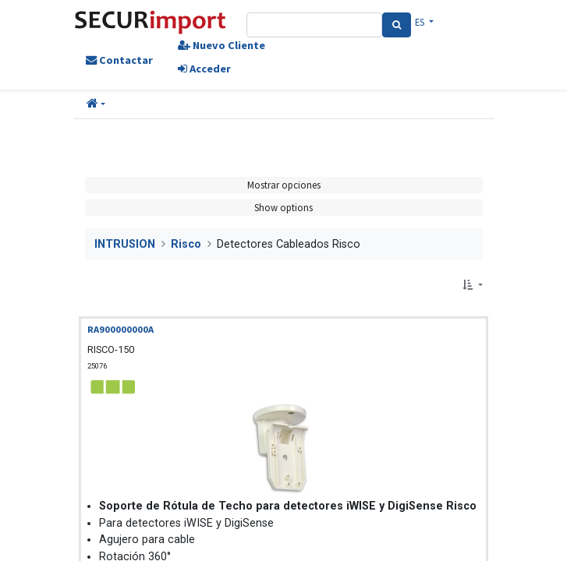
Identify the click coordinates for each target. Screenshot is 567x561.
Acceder (204, 69)
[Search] (396, 24)
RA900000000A (120, 329)
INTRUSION (124, 244)
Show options (283, 207)
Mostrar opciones (284, 184)
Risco (186, 244)
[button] (96, 104)
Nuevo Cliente (221, 45)
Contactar (119, 60)
